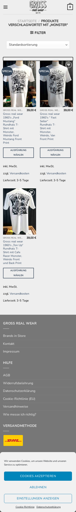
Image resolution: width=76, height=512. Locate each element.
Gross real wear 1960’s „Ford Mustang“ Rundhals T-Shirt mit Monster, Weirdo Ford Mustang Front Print (13, 128)
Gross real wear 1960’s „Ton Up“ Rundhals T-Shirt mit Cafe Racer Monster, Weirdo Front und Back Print (13, 252)
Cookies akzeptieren (38, 476)
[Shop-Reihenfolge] (38, 45)
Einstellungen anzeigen (38, 498)
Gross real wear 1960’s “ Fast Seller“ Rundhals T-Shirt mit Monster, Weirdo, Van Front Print (50, 126)
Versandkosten (19, 173)
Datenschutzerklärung (48, 507)
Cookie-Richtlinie (25, 507)
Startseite (27, 21)
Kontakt (8, 344)
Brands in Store (14, 336)
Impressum (11, 351)
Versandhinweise (15, 406)
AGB (6, 375)
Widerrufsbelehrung (18, 383)
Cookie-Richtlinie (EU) (19, 399)
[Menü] (5, 7)
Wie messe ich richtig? (19, 414)
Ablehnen (38, 487)
